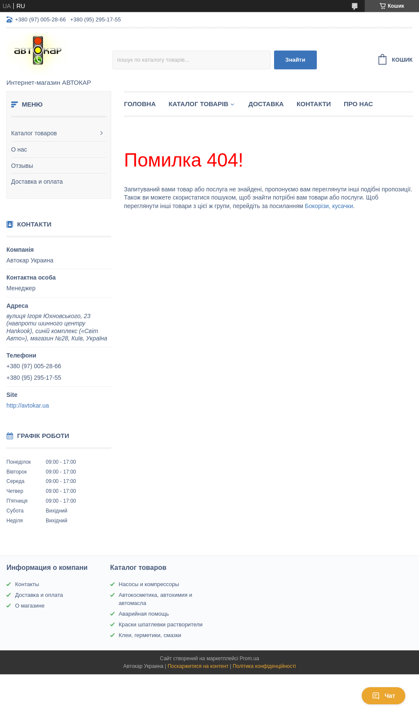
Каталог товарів (198, 104)
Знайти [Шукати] (295, 60)
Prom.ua (249, 658)
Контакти (314, 104)
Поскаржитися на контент (198, 666)
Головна (140, 104)
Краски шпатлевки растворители (161, 624)
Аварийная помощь (144, 614)
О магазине (29, 605)
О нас (19, 149)
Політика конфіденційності (264, 666)
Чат (383, 696)
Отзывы (22, 165)
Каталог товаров (34, 133)
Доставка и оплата (37, 181)
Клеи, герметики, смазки (150, 635)
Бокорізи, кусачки (329, 206)
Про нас (358, 104)
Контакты (27, 584)
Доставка (266, 104)
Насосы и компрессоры (149, 584)
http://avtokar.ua (27, 405)
